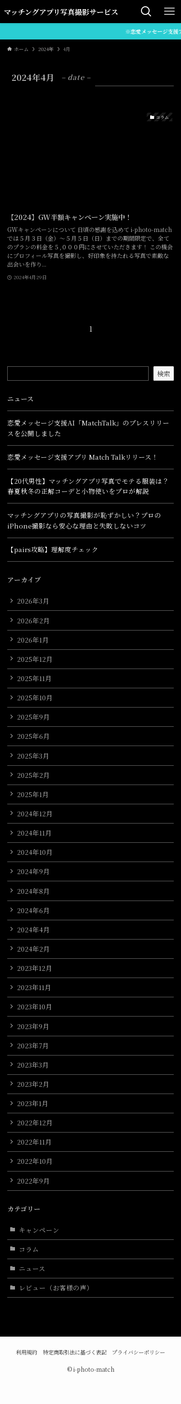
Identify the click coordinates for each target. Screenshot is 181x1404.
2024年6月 (33, 910)
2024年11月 (34, 832)
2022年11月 (34, 1141)
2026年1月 (33, 639)
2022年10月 (35, 1161)
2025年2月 (33, 775)
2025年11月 (34, 678)
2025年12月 (35, 659)
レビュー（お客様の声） (56, 1287)
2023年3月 (33, 1064)
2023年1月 (32, 1103)
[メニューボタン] (169, 11)
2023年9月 (33, 1026)
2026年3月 (33, 600)
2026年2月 (33, 620)
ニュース (32, 1268)
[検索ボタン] (146, 11)
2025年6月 (33, 736)
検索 (163, 373)
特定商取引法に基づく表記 (75, 1352)
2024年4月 (33, 929)
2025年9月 (33, 716)
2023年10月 (34, 1006)
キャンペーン (39, 1230)
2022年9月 (33, 1180)
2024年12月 (35, 813)
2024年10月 (35, 852)
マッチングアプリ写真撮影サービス (61, 11)
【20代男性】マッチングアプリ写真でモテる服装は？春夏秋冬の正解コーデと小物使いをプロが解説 (88, 486)
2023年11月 (34, 987)
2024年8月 (33, 891)
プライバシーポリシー (138, 1352)
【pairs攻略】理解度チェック (52, 549)
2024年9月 (33, 871)
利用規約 (26, 1352)
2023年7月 (33, 1045)
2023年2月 (33, 1084)
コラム (29, 1249)
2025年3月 (33, 755)
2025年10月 (35, 697)
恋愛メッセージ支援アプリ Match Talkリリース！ (82, 457)
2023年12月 (34, 968)
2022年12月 (35, 1122)
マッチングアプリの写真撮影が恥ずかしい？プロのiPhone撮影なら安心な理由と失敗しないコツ (84, 520)
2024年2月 (33, 948)
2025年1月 (33, 794)
